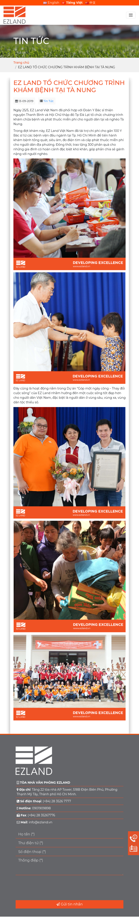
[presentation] (49, 887)
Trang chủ (21, 63)
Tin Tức (49, 101)
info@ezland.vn (40, 822)
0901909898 (41, 808)
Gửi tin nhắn (69, 904)
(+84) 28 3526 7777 (57, 801)
